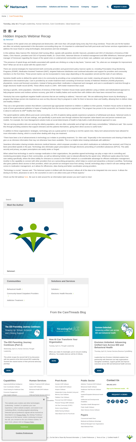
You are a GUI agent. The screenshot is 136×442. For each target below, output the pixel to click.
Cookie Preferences (88, 437)
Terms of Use (101, 437)
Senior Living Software (61, 408)
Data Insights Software (10, 395)
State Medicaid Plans (87, 426)
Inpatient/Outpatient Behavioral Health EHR (92, 395)
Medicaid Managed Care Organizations (92, 424)
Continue (24, 435)
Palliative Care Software (62, 397)
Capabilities (10, 380)
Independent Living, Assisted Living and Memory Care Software (66, 393)
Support (95, 7)
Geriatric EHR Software (62, 384)
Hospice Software (60, 389)
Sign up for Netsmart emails (116, 388)
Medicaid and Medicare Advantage (91, 421)
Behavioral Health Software (89, 387)
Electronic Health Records (61, 293)
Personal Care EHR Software (63, 400)
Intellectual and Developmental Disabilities (41, 400)
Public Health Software (87, 407)
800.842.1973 (111, 385)
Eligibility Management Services (13, 403)
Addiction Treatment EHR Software (39, 384)
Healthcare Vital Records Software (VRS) (91, 390)
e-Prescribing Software (10, 397)
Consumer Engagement (10, 392)
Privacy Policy (21, 423)
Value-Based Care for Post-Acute (65, 413)
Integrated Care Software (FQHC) (39, 397)
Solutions (55, 289)
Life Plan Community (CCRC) (63, 405)
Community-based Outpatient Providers (23, 293)
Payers (84, 415)
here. (27, 177)
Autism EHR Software (35, 387)
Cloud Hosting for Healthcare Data (14, 389)
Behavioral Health (14, 289)
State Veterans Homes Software (90, 410)
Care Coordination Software (12, 387)
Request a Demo (120, 7)
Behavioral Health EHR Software (39, 389)
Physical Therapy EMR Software (64, 402)
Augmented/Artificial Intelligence (13, 384)
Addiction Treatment (15, 300)
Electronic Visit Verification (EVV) (13, 400)
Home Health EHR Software (63, 387)
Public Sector (88, 380)
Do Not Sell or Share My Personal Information (64, 437)
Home (4, 16)
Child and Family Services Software (39, 395)
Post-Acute (61, 380)
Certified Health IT (113, 437)
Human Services (37, 380)
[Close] (43, 407)
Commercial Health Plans (88, 418)
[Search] (16, 199)
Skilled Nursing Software (62, 411)
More (8, 370)
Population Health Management (90, 404)
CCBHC (31, 392)
